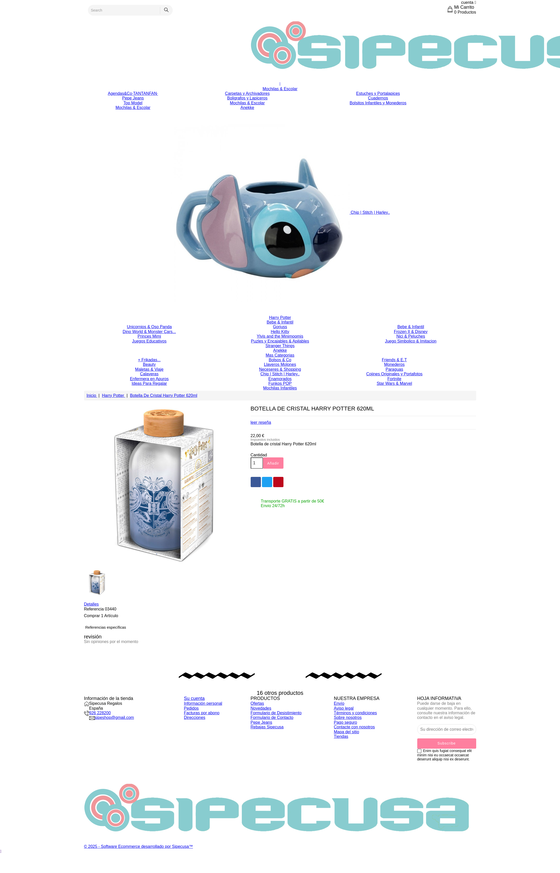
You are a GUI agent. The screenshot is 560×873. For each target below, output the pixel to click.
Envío (339, 703)
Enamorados (280, 379)
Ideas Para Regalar (149, 383)
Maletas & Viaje (149, 369)
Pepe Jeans (133, 98)
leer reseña (261, 422)
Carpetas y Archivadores (247, 93)
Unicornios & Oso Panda (149, 327)
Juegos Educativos (149, 341)
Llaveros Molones (280, 364)
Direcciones (195, 717)
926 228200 (100, 713)
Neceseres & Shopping (280, 369)
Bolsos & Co (280, 360)
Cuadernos (378, 98)
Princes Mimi (149, 336)
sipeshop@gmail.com (114, 717)
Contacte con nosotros (354, 727)
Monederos (394, 364)
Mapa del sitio (346, 732)
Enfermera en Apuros (149, 379)
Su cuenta (194, 698)
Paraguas (394, 369)
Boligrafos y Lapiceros (247, 98)
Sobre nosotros (348, 717)
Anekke (247, 107)
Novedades (261, 708)
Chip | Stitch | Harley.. (280, 374)
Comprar (92, 616)
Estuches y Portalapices (378, 93)
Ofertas (257, 703)
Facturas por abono (202, 713)
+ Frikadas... (149, 360)
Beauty (149, 364)
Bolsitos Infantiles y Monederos (378, 103)
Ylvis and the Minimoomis (280, 336)
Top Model (133, 103)
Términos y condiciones (355, 713)
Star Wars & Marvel (394, 383)
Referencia (94, 609)
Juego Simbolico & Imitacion (410, 341)
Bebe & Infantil (410, 327)
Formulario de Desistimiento (276, 713)
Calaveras (149, 374)
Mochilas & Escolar (133, 107)
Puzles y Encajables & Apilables (280, 341)
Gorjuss (280, 327)
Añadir (273, 463)
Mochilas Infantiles (280, 388)
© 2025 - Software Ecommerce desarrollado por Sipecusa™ (138, 846)
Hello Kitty (280, 331)
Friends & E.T (394, 360)
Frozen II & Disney (411, 331)
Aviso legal (344, 708)
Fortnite (394, 379)
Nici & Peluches (410, 336)
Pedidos (191, 708)
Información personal (203, 703)
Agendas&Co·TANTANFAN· (133, 93)
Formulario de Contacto (272, 717)
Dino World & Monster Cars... (149, 331)
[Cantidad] (257, 463)
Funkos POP (280, 383)
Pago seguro (345, 722)
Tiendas (341, 736)
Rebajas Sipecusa (267, 727)
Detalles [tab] (91, 604)
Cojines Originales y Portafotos (394, 374)
